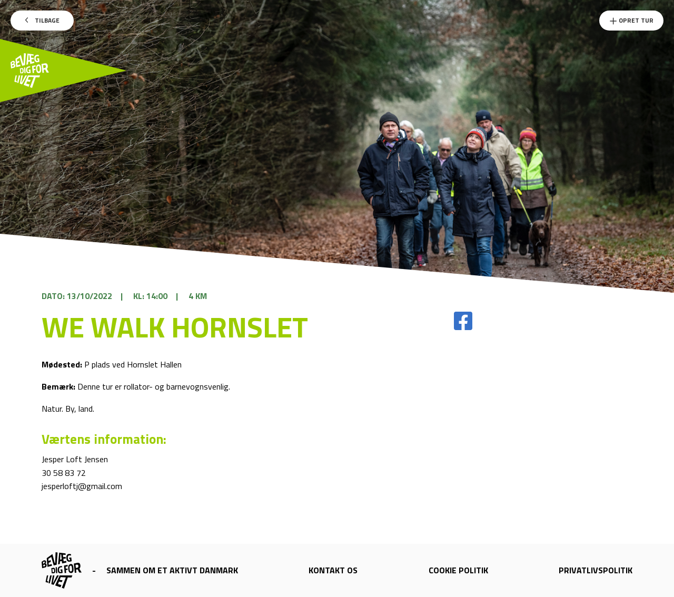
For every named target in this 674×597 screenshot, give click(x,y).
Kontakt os (333, 570)
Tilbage (42, 20)
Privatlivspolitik (595, 570)
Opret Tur (631, 20)
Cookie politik (458, 570)
